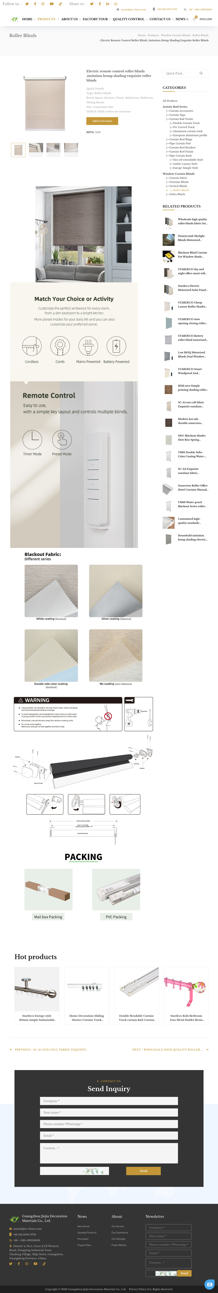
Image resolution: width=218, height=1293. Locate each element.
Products (46, 19)
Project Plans (84, 1245)
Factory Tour (95, 19)
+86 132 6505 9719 (167, 9)
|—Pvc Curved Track (182, 127)
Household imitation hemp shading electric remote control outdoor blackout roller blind (193, 538)
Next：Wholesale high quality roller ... (170, 1049)
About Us (69, 19)
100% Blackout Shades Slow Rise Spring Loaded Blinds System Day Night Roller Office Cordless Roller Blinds (192, 438)
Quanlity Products (86, 1232)
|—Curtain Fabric (176, 177)
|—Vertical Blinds (176, 186)
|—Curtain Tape (175, 114)
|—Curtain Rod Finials (179, 151)
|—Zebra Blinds (175, 194)
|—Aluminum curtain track (186, 131)
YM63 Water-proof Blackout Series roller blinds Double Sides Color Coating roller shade (191, 504)
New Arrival (83, 1226)
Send (146, 1171)
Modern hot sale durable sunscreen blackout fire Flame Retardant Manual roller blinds (193, 421)
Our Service (118, 1226)
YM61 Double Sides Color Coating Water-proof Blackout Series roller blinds (191, 454)
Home (27, 19)
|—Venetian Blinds (177, 182)
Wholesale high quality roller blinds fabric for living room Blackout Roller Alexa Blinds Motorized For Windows (193, 221)
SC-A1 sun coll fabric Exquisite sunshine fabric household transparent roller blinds (193, 405)
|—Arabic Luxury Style (183, 163)
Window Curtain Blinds (175, 35)
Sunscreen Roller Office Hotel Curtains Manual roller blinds (193, 488)
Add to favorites (102, 121)
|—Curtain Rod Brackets (181, 147)
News (82, 1217)
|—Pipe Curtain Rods (179, 155)
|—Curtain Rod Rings (179, 139)
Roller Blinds (200, 35)
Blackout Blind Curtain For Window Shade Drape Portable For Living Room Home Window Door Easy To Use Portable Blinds (192, 255)
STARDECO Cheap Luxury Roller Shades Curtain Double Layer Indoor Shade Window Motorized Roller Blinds (193, 305)
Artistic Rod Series (175, 106)
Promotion (83, 1238)
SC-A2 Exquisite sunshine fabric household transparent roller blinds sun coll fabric (192, 471)
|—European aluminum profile (188, 135)
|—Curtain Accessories (179, 110)
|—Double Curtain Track (185, 123)
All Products (170, 100)
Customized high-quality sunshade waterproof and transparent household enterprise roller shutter (193, 521)
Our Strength (118, 1238)
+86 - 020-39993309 (200, 9)
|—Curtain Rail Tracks (179, 119)
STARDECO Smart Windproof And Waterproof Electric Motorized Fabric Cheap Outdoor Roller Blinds (193, 371)
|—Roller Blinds (179, 190)
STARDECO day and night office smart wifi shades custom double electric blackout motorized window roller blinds (192, 271)
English (206, 19)
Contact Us (160, 19)
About (117, 1217)
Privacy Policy (137, 1289)
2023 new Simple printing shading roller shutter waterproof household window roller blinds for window (193, 388)
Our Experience (120, 1232)
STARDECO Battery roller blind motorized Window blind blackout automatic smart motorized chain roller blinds (193, 338)
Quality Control (129, 19)
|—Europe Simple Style (184, 167)
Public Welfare (119, 1245)
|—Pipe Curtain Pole (178, 143)
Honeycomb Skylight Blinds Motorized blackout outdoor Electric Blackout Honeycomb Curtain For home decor (191, 238)
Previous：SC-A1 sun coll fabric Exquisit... (49, 1049)
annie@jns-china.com (133, 9)
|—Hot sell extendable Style (186, 159)
